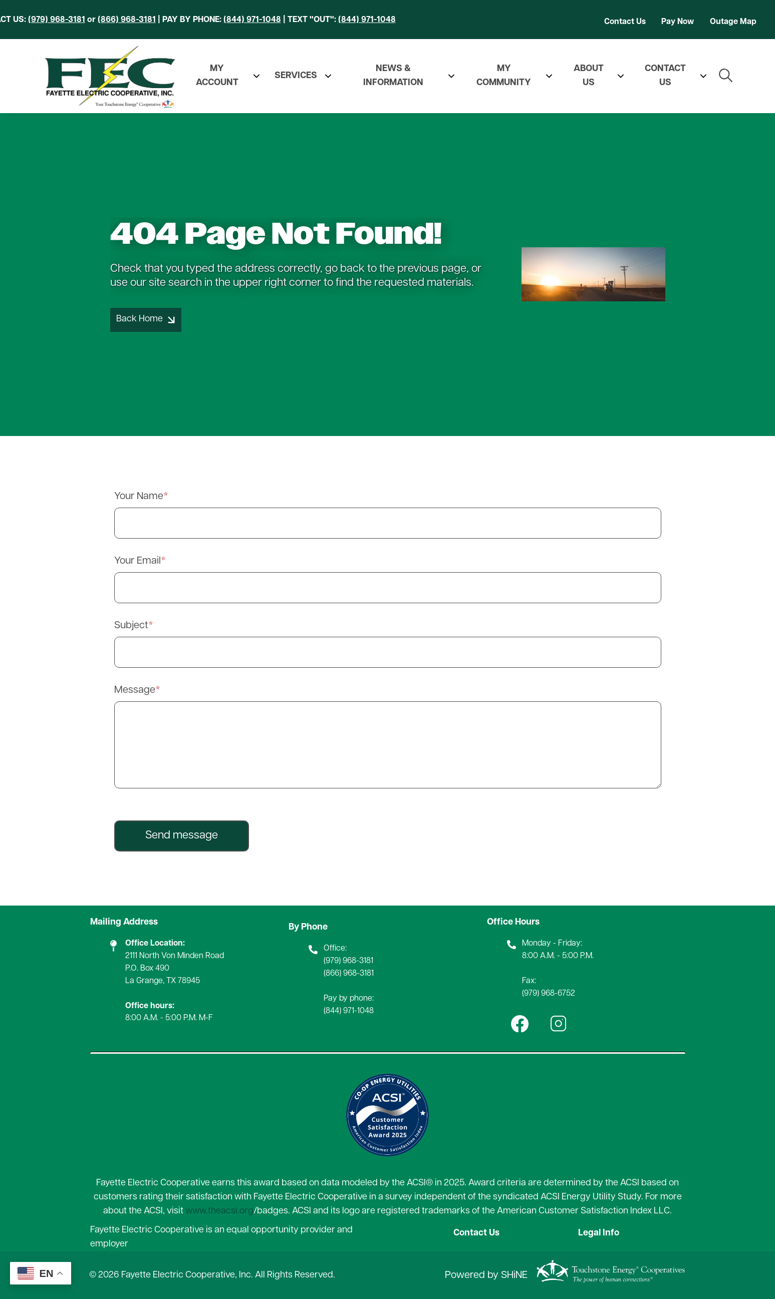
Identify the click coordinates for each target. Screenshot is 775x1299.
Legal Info (599, 1233)
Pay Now (677, 22)
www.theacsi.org (219, 1211)
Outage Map (733, 22)
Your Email (137, 561)
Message (134, 690)
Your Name (138, 497)
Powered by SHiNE (486, 1275)
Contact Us (625, 22)
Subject (131, 626)
